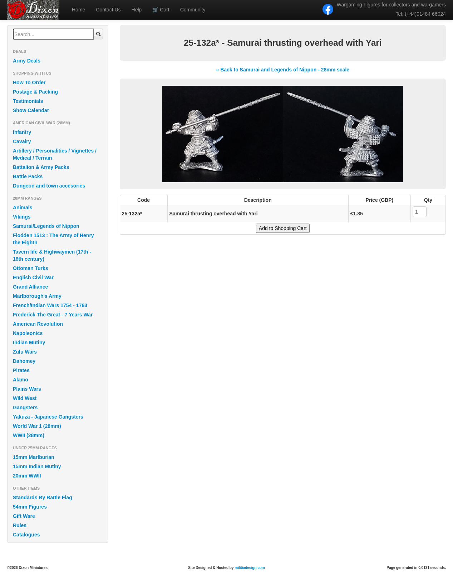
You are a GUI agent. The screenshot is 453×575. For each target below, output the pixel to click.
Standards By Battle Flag (42, 497)
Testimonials (28, 101)
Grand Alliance (30, 287)
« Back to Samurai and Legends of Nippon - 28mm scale (282, 69)
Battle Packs (28, 176)
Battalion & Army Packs (41, 167)
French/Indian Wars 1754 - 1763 (50, 305)
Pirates (21, 370)
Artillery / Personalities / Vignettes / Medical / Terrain (55, 154)
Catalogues (26, 535)
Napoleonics (28, 333)
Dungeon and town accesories (49, 186)
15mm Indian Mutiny (37, 466)
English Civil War (33, 277)
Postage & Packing (35, 92)
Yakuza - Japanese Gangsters (48, 417)
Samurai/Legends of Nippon (46, 226)
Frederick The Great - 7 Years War (53, 315)
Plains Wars (27, 389)
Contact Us (108, 9)
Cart (160, 9)
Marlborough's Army (37, 296)
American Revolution (38, 324)
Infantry (22, 132)
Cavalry (22, 141)
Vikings (22, 217)
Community (193, 9)
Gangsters (25, 407)
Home (78, 9)
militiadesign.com (250, 568)
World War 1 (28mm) (37, 426)
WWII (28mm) (28, 435)
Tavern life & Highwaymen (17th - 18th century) (52, 255)
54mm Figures (30, 507)
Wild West (25, 398)
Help (137, 9)
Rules (19, 525)
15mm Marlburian (33, 457)
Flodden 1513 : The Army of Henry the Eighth (53, 238)
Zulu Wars (25, 352)
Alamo (20, 379)
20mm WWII (27, 476)
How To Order (29, 82)
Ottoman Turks (30, 268)
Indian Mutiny (29, 342)
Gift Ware (24, 516)
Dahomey (24, 361)
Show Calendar (31, 110)
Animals (22, 207)
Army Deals (26, 61)
